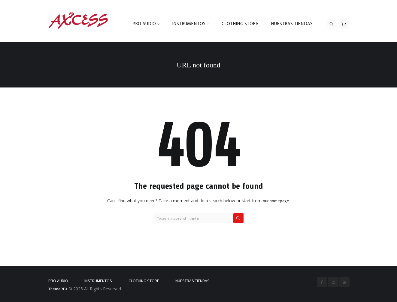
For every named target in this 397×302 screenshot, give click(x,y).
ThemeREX (57, 289)
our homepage (276, 200)
